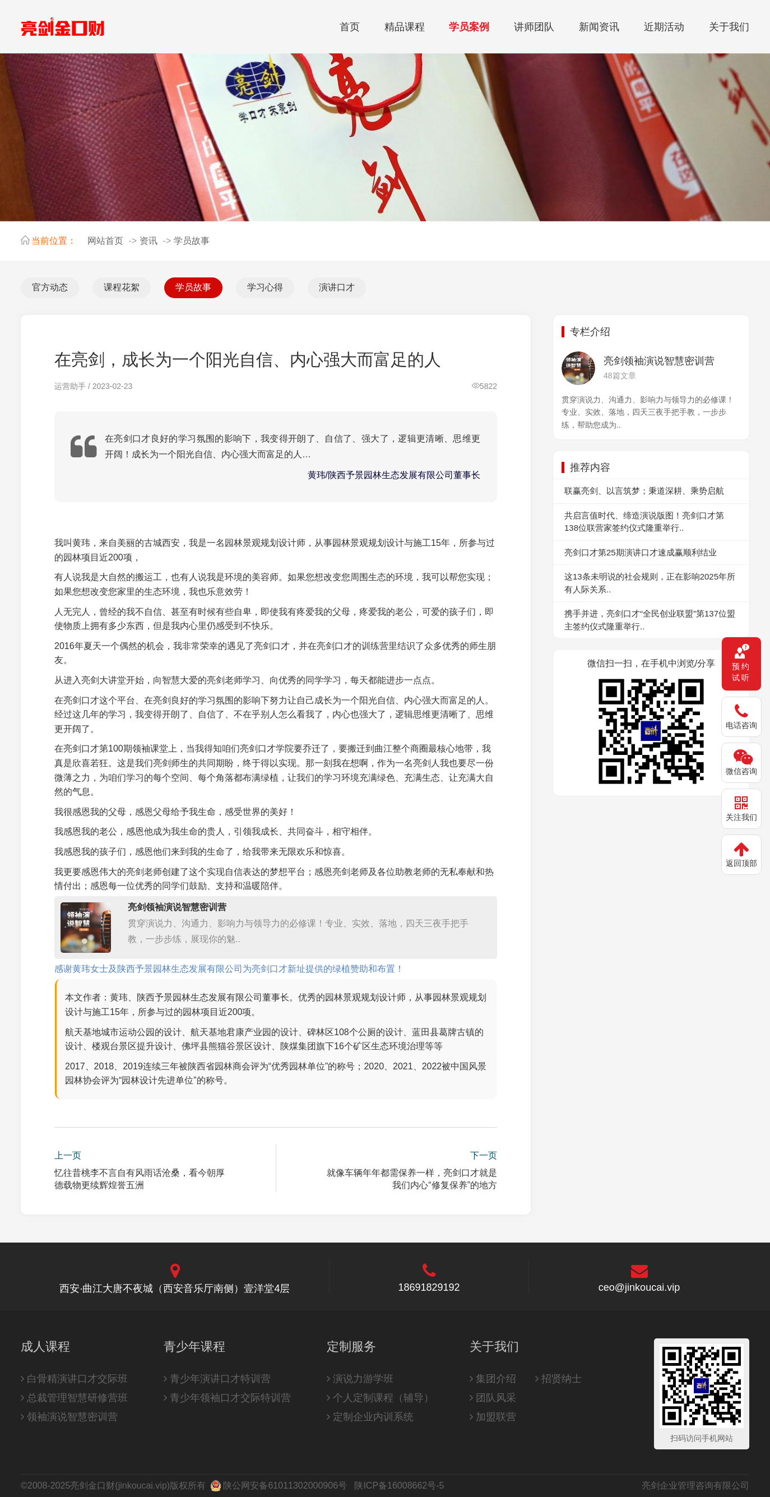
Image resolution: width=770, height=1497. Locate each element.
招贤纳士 (558, 1378)
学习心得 (265, 287)
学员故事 (192, 240)
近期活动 (664, 27)
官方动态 (50, 287)
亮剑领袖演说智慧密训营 (177, 907)
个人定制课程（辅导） (380, 1397)
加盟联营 (493, 1416)
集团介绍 (493, 1378)
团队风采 (493, 1397)
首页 (350, 27)
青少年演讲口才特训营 (217, 1378)
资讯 (148, 240)
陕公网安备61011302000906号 (285, 1485)
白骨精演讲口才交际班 (74, 1378)
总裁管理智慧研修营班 (74, 1397)
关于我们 (729, 27)
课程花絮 (122, 287)
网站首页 (105, 240)
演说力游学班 (360, 1378)
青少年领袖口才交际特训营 (227, 1397)
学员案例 (469, 27)
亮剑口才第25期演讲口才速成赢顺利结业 (640, 552)
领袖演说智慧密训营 (69, 1416)
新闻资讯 (599, 27)
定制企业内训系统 (370, 1416)
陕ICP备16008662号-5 (399, 1485)
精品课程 (404, 27)
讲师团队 (534, 27)
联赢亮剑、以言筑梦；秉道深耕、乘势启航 (644, 490)
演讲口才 (337, 287)
